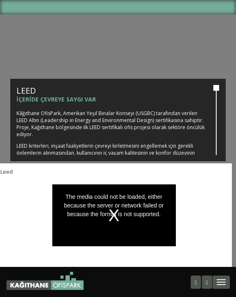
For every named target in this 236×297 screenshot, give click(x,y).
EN (125, 9)
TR (111, 9)
